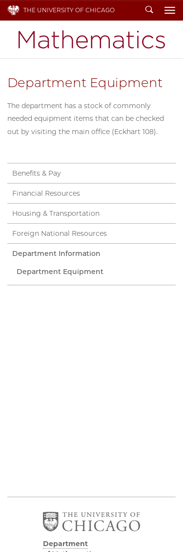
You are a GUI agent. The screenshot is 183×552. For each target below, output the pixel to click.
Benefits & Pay (36, 173)
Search (149, 10)
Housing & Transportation (56, 213)
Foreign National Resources (59, 233)
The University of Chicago (69, 10)
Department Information (56, 253)
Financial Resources (46, 193)
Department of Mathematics (92, 39)
